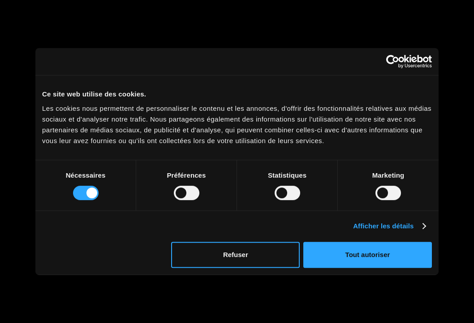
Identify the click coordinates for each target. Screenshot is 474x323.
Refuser (235, 254)
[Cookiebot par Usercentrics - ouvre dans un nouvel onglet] (392, 61)
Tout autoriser (367, 254)
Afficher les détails (383, 226)
